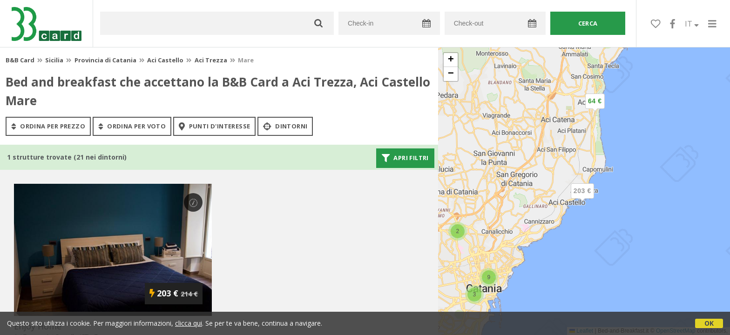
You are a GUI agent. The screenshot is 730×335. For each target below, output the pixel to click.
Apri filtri (405, 158)
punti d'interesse (214, 126)
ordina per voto (132, 126)
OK (709, 323)
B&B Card (20, 60)
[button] (582, 198)
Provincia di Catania (105, 60)
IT (692, 24)
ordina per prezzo (48, 126)
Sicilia (54, 60)
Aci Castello (165, 60)
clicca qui (188, 323)
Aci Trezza (211, 60)
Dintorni (285, 126)
